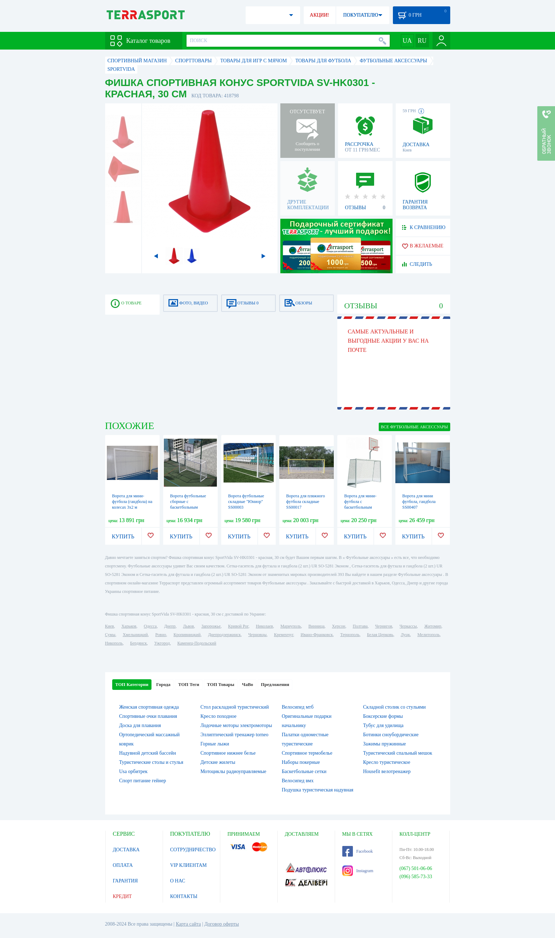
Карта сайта (188, 924)
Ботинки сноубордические (391, 734)
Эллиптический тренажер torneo (234, 734)
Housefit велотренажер (387, 771)
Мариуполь (290, 626)
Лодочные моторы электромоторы (236, 725)
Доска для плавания (140, 725)
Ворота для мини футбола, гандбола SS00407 (419, 501)
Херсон (338, 626)
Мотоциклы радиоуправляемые (233, 771)
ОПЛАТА (123, 865)
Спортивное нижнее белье (228, 753)
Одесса (150, 626)
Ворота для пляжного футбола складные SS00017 (305, 501)
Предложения (275, 684)
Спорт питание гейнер (142, 780)
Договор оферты (221, 924)
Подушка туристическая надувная (317, 790)
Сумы (110, 634)
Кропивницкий (186, 634)
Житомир (432, 626)
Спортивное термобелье (307, 753)
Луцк (405, 634)
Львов (188, 626)
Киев (109, 626)
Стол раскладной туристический (234, 707)
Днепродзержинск (224, 634)
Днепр (170, 626)
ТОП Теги (188, 684)
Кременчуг (283, 634)
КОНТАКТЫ (184, 896)
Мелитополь (428, 634)
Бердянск (138, 643)
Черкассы (408, 626)
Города (163, 684)
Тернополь (349, 634)
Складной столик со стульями (394, 707)
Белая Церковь (380, 634)
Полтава (360, 626)
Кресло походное (218, 716)
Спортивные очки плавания (148, 716)
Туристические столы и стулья (151, 762)
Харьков (128, 626)
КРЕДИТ (122, 896)
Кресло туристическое (386, 762)
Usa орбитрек (133, 771)
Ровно (160, 634)
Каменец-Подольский (196, 643)
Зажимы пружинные (384, 744)
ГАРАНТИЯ (125, 880)
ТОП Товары (220, 684)
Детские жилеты (217, 762)
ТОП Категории (132, 684)
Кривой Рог (238, 626)
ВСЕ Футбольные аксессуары (414, 426)
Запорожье (211, 626)
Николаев (264, 626)
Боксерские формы (383, 716)
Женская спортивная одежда (149, 707)
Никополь (114, 643)
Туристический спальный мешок (397, 753)
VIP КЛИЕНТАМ (188, 865)
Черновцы (257, 634)
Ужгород (162, 643)
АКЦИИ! (319, 15)
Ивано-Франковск (317, 634)
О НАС (177, 880)
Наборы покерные (301, 762)
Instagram (357, 870)
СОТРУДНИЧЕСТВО (193, 849)
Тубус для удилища (383, 725)
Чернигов (383, 626)
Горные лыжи (214, 744)
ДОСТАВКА (126, 849)
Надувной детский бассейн (147, 753)
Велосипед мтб (298, 707)
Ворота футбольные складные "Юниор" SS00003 (246, 501)
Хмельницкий (135, 634)
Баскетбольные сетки (304, 771)
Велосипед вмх (298, 780)
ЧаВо (247, 684)
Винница (316, 626)
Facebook (357, 851)
